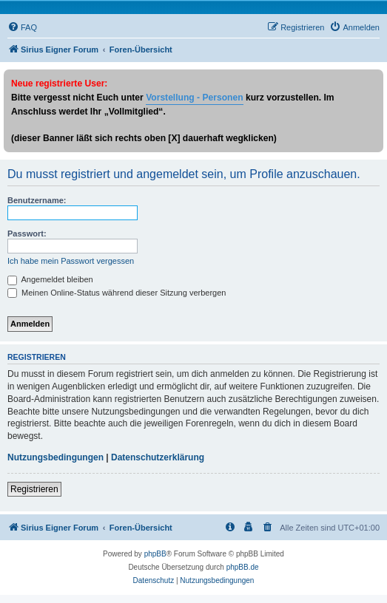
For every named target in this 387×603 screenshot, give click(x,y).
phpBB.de (242, 567)
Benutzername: (36, 200)
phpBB (155, 554)
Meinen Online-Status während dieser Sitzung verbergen (116, 292)
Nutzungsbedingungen (55, 457)
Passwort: (27, 233)
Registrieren (34, 489)
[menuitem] (22, 27)
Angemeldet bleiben (50, 279)
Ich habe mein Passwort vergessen (70, 260)
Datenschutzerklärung (157, 457)
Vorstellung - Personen (194, 97)
